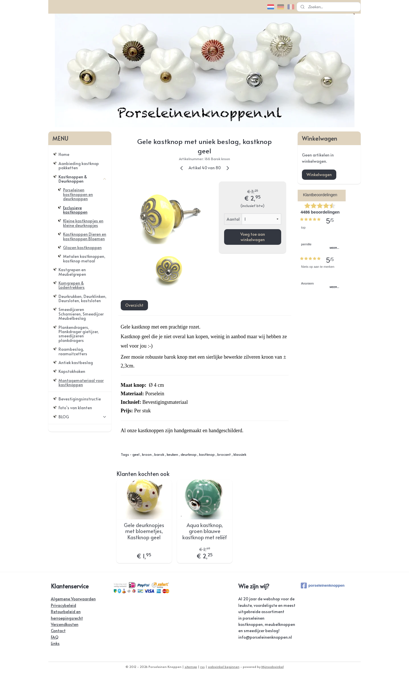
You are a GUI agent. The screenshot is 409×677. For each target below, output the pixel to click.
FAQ (55, 637)
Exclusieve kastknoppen (75, 210)
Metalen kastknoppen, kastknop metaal (84, 258)
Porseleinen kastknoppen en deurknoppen (78, 194)
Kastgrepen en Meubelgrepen (72, 272)
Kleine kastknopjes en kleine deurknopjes (83, 223)
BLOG (83, 416)
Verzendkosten (64, 624)
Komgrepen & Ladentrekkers (72, 285)
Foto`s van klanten (75, 407)
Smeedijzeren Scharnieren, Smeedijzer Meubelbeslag (81, 314)
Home (64, 154)
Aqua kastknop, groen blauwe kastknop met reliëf (204, 531)
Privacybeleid (63, 605)
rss (202, 667)
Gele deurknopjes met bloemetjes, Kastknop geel (144, 531)
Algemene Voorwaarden (73, 598)
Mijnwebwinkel (272, 667)
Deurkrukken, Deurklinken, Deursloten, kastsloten (83, 298)
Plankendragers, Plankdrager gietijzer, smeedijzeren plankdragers (79, 334)
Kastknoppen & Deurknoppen (83, 179)
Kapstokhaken (72, 371)
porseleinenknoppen (323, 585)
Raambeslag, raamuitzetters (73, 351)
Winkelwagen (319, 174)
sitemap (191, 667)
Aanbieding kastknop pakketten (79, 165)
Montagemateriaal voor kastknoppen (81, 382)
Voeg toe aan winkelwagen (252, 236)
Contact (58, 630)
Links (55, 643)
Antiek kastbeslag (76, 362)
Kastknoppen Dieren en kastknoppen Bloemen (84, 236)
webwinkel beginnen (223, 667)
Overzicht (134, 305)
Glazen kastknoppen (82, 247)
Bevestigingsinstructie (80, 399)
